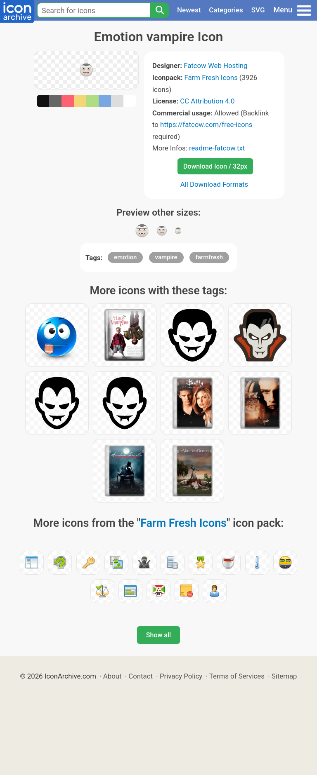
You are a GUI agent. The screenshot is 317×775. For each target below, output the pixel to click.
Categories (226, 10)
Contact (140, 676)
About (112, 676)
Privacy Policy (181, 676)
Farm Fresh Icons (211, 77)
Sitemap (284, 676)
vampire (166, 257)
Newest (189, 10)
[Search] (159, 10)
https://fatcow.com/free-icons (206, 124)
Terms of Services (237, 676)
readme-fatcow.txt (217, 148)
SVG (258, 10)
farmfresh (209, 257)
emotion (125, 257)
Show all (158, 635)
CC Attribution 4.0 (207, 101)
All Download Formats (214, 184)
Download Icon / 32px (215, 166)
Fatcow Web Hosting (215, 65)
